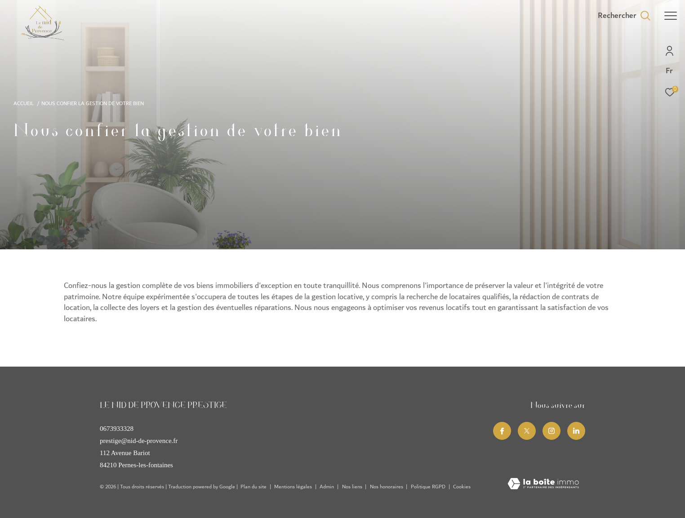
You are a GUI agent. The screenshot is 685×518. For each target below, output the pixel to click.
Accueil (23, 103)
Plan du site (254, 486)
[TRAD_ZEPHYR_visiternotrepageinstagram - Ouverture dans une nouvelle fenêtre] (551, 431)
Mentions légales (293, 486)
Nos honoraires (387, 486)
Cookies (462, 487)
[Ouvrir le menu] (670, 15)
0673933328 (116, 428)
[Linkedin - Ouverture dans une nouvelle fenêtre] (576, 431)
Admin (327, 486)
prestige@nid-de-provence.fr (139, 440)
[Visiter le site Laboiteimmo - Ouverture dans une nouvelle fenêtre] (543, 484)
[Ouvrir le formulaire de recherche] (624, 15)
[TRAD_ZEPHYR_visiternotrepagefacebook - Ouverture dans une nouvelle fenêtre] (502, 431)
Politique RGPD (428, 486)
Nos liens (353, 486)
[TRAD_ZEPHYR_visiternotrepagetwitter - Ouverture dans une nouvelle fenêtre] (527, 431)
